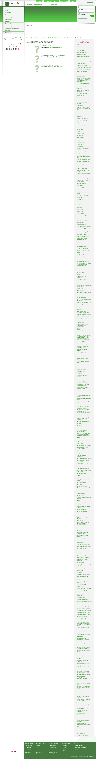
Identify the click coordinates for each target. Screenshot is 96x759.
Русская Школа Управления (83, 555)
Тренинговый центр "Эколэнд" (84, 610)
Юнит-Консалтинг (81, 733)
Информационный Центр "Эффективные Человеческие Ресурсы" (84, 308)
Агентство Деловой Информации (81, 152)
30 (18, 50)
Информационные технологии (12, 28)
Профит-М (79, 530)
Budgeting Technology (82, 65)
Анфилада (79, 197)
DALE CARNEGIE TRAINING (83, 83)
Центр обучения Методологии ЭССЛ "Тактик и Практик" (84, 666)
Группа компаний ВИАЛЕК (83, 261)
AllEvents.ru (8, 2)
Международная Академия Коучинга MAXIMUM (83, 385)
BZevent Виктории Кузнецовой (84, 67)
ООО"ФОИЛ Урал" (81, 495)
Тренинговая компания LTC (83, 599)
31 (20, 50)
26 (9, 50)
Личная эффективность (10, 23)
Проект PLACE (80, 520)
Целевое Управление (82, 641)
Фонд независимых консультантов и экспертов (83, 639)
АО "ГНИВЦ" (80, 199)
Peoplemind (79, 116)
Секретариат (8, 8)
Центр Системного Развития (83, 681)
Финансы (7, 26)
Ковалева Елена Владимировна (80, 321)
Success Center (80, 133)
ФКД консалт (80, 636)
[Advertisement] (59, 31)
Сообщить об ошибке (80, 747)
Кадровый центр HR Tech (83, 316)
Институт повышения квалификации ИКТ (82, 297)
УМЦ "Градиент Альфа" (82, 616)
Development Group (81, 86)
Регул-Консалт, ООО (81, 548)
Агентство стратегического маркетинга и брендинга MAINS (83, 165)
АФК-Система (80, 209)
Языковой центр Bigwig (82, 735)
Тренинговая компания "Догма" (84, 601)
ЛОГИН (80, 4)
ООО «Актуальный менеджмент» (81, 456)
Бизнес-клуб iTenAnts (82, 220)
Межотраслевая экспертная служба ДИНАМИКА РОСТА (83, 405)
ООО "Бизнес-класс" (81, 466)
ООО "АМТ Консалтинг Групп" (84, 458)
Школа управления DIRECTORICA (81, 717)
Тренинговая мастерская (82, 603)
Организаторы (38, 4)
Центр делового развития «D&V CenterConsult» (83, 654)
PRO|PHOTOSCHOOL (82, 120)
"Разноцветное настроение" (83, 544)
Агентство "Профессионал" (83, 161)
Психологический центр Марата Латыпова (82, 539)
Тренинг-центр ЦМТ (81, 597)
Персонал (7, 17)
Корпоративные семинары (51, 1)
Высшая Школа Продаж (82, 248)
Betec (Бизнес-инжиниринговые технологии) (84, 60)
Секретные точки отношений (83, 557)
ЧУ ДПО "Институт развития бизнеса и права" (83, 700)
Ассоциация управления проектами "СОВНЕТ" (82, 204)
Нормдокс (79, 423)
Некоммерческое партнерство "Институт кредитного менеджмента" (84, 418)
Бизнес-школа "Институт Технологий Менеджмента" (83, 231)
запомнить (83, 14)
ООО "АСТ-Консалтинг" (82, 463)
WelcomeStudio (80, 146)
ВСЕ (81, 37)
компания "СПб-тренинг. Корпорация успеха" (82, 347)
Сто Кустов (79, 572)
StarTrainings (80, 129)
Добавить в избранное (1, 1)
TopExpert (79, 140)
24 (20, 48)
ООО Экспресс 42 (81, 493)
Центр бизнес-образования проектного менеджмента (83, 648)
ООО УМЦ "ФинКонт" (82, 482)
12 (9, 46)
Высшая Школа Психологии (83, 250)
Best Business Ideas (81, 54)
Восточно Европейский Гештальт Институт (82, 245)
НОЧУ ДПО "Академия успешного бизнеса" (82, 431)
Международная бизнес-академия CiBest (82, 388)
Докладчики (54, 4)
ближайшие (29, 745)
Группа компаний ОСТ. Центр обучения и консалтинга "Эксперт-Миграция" (84, 264)
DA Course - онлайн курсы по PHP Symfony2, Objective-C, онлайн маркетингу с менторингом (84, 80)
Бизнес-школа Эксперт (82, 234)
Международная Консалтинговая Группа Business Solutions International (84, 392)
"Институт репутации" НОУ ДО (84, 302)
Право (6, 10)
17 (20, 46)
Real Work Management (82, 124)
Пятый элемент (80, 542)
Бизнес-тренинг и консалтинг (84, 226)
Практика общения (81, 509)
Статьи (64, 747)
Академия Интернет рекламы (84, 173)
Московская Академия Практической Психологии (83, 409)
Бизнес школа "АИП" (82, 215)
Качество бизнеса (81, 318)
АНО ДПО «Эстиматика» (82, 195)
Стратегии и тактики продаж (83, 574)
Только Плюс (80, 586)
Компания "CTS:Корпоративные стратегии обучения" (82, 329)
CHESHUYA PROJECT (82, 71)
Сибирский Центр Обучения (83, 568)
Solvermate (79, 127)
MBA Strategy (80, 105)
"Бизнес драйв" (80, 211)
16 (18, 46)
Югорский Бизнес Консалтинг (84, 731)
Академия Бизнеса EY (82, 168)
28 (13, 50)
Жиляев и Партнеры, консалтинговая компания (83, 282)
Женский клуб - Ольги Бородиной (82, 277)
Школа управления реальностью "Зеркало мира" (84, 724)
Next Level (79, 111)
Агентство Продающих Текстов (84, 159)
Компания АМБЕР (81, 341)
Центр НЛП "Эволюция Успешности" (82, 661)
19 (9, 48)
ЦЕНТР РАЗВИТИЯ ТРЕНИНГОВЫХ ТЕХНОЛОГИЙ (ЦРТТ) (82, 677)
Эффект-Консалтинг (81, 728)
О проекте (29, 4)
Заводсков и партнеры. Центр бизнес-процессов (84, 286)
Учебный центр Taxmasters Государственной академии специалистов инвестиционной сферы (84, 624)
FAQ (64, 750)
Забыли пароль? (82, 18)
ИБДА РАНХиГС (80, 290)
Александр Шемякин (81, 183)
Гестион (78, 252)
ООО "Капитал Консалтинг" (83, 468)
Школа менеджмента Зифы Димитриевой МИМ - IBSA (83, 705)
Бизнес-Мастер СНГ (81, 224)
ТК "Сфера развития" (82, 584)
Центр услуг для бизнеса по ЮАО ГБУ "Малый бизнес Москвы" (83, 687)
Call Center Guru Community (54, 47)
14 (13, 46)
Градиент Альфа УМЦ (82, 256)
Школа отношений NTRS (82, 708)
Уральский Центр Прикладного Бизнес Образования (84, 619)
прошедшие (29, 749)
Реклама (65, 749)
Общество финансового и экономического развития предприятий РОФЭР (83, 452)
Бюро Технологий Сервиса (83, 236)
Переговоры (8, 12)
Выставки (72, 1)
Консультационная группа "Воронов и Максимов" (83, 368)
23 (18, 48)
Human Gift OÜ (80, 95)
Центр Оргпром (80, 669)
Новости (65, 745)
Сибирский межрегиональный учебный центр (84, 565)
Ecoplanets (79, 88)
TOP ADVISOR (80, 137)
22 (15, 48)
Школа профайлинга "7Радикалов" (81, 714)
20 (11, 48)
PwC (78, 122)
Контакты (77, 749)
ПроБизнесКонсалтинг (82, 511)
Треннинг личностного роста (83, 612)
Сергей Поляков (80, 562)
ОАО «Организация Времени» (84, 445)
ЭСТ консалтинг (80, 726)
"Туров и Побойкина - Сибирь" (84, 614)
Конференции (64, 1)
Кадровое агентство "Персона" (84, 314)
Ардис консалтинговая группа (84, 201)
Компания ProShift (81, 333)
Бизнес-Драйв (80, 218)
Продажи (7, 14)
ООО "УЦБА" (80, 484)
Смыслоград (80, 570)
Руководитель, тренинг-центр (84, 552)
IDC (77, 97)
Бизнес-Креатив (80, 222)
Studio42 (79, 131)
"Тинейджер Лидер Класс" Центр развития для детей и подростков (83, 581)
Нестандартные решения (83, 421)
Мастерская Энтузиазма (82, 378)
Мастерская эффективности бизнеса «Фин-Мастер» (83, 381)
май (13, 38)
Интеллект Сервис (81, 304)
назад (5, 38)
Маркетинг (7, 21)
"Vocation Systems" (81, 142)
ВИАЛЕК (79, 242)
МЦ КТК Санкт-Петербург (83, 414)
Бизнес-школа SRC (81, 228)
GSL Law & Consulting (82, 93)
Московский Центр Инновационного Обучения (83, 412)
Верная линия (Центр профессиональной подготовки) (82, 239)
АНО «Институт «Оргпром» (83, 189)
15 (15, 46)
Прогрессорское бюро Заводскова (82, 514)
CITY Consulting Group (82, 74)
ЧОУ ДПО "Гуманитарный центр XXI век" (83, 697)
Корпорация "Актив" (81, 371)
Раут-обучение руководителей (84, 546)
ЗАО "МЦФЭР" (80, 288)
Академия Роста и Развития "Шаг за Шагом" (83, 181)
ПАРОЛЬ (80, 9)
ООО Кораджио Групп (82, 473)
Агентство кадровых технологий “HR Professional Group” (83, 156)
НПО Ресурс (79, 437)
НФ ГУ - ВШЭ (80, 443)
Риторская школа (81, 550)
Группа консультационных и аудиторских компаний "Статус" (83, 269)
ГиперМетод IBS (80, 254)
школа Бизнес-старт (81, 702)
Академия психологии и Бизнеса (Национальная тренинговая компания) (82, 177)
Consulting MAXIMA (81, 76)
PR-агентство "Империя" (82, 118)
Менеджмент (8, 19)
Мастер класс (80, 373)
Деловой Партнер (81, 272)
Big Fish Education (81, 63)
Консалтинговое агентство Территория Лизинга (83, 365)
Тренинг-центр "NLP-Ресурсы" (84, 588)
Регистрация (90, 2)
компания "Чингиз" (81, 352)
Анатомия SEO (80, 187)
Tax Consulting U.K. (81, 135)
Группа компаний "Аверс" (83, 259)
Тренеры (46, 4)
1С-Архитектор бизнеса (82, 44)
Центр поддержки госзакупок (83, 674)
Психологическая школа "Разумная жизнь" (82, 533)
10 (20, 44)
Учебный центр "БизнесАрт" (83, 634)
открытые (28, 747)
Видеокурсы (8, 32)
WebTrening (79, 144)
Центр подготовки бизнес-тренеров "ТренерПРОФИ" (83, 672)
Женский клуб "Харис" (82, 279)
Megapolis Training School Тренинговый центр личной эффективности (83, 108)
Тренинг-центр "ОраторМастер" (80, 595)
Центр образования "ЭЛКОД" (83, 663)
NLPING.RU (79, 114)
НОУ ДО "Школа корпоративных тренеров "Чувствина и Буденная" (83, 427)
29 (15, 50)
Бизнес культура (80, 213)
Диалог (78, 274)
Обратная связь (1, 5)
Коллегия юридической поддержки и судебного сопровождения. (82, 325)
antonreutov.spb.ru (81, 50)
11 (7, 46)
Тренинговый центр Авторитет (84, 606)
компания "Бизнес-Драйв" (83, 344)
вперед (21, 38)
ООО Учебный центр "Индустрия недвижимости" (83, 487)
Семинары (39, 1)
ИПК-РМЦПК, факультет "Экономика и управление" (83, 312)
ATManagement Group (82, 52)
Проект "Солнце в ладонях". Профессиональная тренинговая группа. (83, 523)
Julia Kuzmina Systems (82, 100)
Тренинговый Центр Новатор (83, 608)
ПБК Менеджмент (81, 500)
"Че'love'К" (79, 694)
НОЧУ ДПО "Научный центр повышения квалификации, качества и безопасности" (83, 434)
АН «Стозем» (80, 185)
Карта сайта (1, 3)
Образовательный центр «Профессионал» (82, 448)
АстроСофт (79, 207)
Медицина (7, 30)
